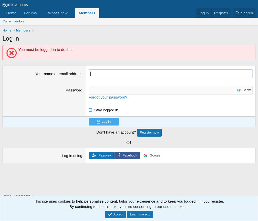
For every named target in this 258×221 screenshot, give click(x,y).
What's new (58, 13)
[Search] (244, 13)
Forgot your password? (108, 97)
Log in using (72, 155)
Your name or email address (58, 74)
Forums (30, 13)
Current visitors (13, 21)
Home (11, 13)
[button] (40, 13)
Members (87, 13)
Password (74, 90)
